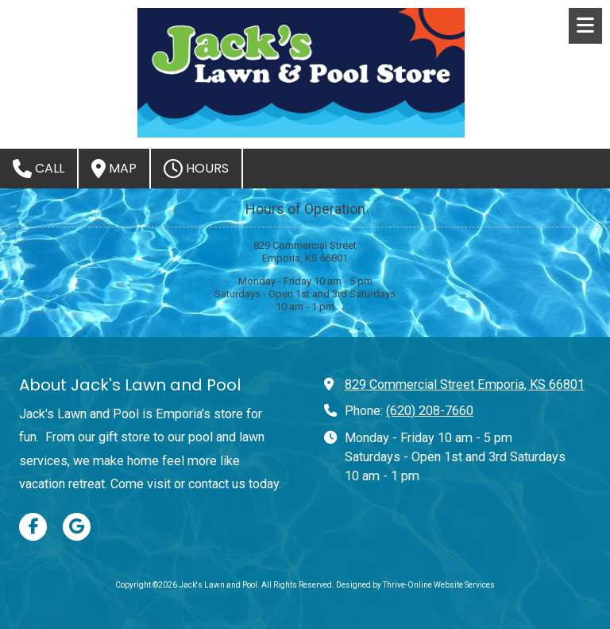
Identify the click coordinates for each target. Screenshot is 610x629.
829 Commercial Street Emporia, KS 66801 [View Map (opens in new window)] (465, 384)
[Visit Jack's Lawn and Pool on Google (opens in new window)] (77, 527)
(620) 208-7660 (429, 410)
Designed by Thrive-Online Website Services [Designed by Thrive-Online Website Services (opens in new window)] (415, 584)
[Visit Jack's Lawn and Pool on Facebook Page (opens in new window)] (33, 527)
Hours (196, 168)
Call (38, 168)
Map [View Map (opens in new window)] (114, 168)
